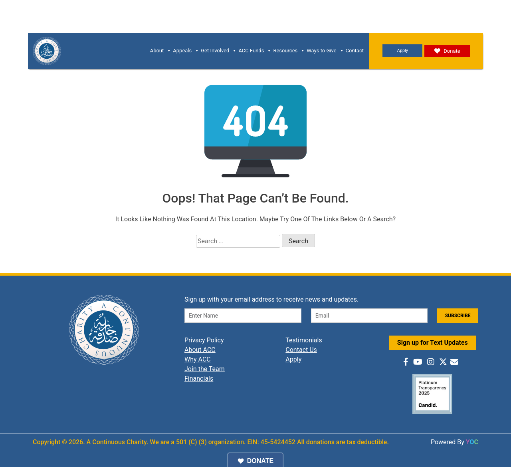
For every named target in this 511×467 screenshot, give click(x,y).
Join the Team (204, 369)
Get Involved (219, 51)
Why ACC (197, 359)
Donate (447, 51)
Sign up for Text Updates (432, 342)
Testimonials (303, 340)
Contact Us (301, 350)
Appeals (186, 51)
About (161, 51)
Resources (289, 51)
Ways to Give (325, 51)
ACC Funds (254, 51)
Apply (402, 50)
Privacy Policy (204, 340)
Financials (198, 378)
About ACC (200, 350)
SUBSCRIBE (458, 315)
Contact (355, 51)
